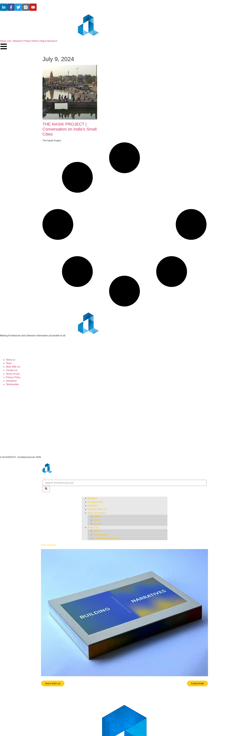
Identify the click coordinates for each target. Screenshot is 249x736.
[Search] (46, 489)
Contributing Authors (106, 538)
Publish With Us (97, 509)
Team (96, 531)
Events (97, 523)
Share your (28, 41)
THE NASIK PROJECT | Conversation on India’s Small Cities (69, 129)
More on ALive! (96, 513)
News (96, 520)
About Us (93, 527)
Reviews (92, 498)
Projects (92, 505)
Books (97, 516)
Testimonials (100, 534)
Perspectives (95, 502)
